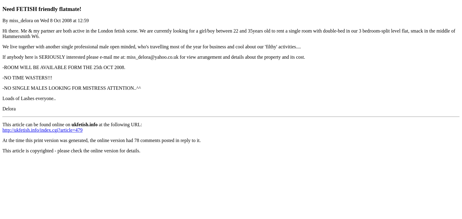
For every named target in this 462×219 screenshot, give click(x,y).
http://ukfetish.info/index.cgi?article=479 (42, 130)
